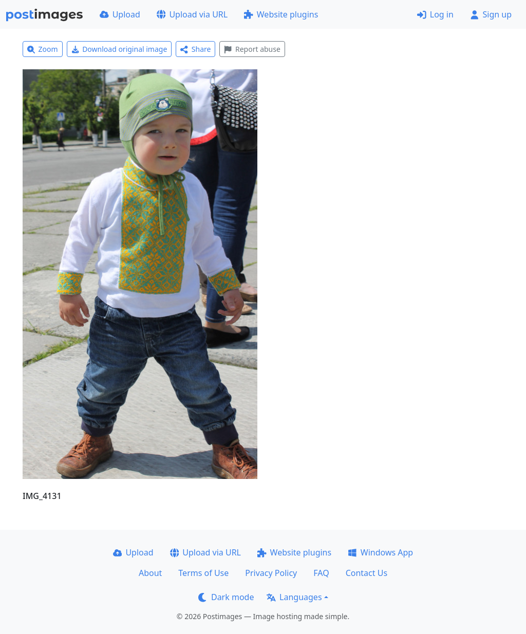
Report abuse (252, 49)
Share (195, 49)
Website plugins (281, 14)
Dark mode (226, 597)
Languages (294, 597)
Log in (435, 14)
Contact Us (366, 573)
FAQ (321, 573)
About (150, 573)
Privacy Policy (271, 573)
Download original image (119, 49)
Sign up (491, 14)
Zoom (42, 49)
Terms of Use (203, 573)
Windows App (380, 552)
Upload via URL (192, 14)
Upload (120, 14)
